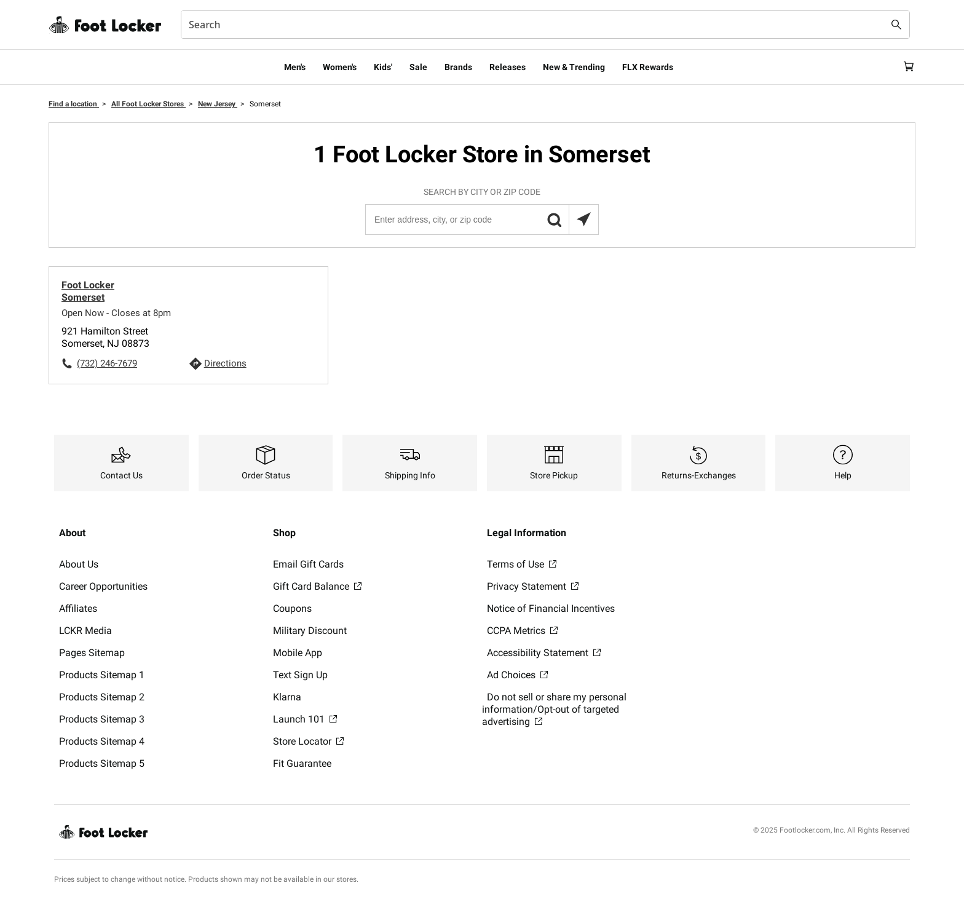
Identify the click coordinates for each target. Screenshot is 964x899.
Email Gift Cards (308, 564)
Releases (507, 67)
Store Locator (308, 741)
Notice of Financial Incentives (551, 608)
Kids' (383, 67)
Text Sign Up (300, 675)
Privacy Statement (533, 586)
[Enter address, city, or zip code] (481, 219)
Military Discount (310, 630)
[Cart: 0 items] (905, 67)
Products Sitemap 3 (101, 719)
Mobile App (297, 653)
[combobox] (545, 24)
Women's (340, 67)
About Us (78, 564)
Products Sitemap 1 (101, 675)
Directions (225, 363)
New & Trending (574, 67)
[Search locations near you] (583, 219)
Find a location (74, 104)
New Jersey (217, 104)
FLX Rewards (647, 67)
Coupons (292, 608)
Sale (418, 67)
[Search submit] (896, 24)
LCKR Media (85, 630)
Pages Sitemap (92, 653)
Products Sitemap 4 (101, 741)
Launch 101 (305, 719)
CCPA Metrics (522, 630)
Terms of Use (521, 564)
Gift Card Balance (317, 586)
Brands (458, 67)
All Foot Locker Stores (148, 104)
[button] (554, 219)
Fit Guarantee (302, 763)
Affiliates (78, 608)
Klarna (287, 697)
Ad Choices (517, 675)
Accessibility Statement (544, 653)
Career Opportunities (103, 586)
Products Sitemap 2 (101, 697)
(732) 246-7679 (107, 363)
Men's (295, 67)
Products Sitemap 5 (101, 763)
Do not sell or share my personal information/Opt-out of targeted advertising (554, 709)
